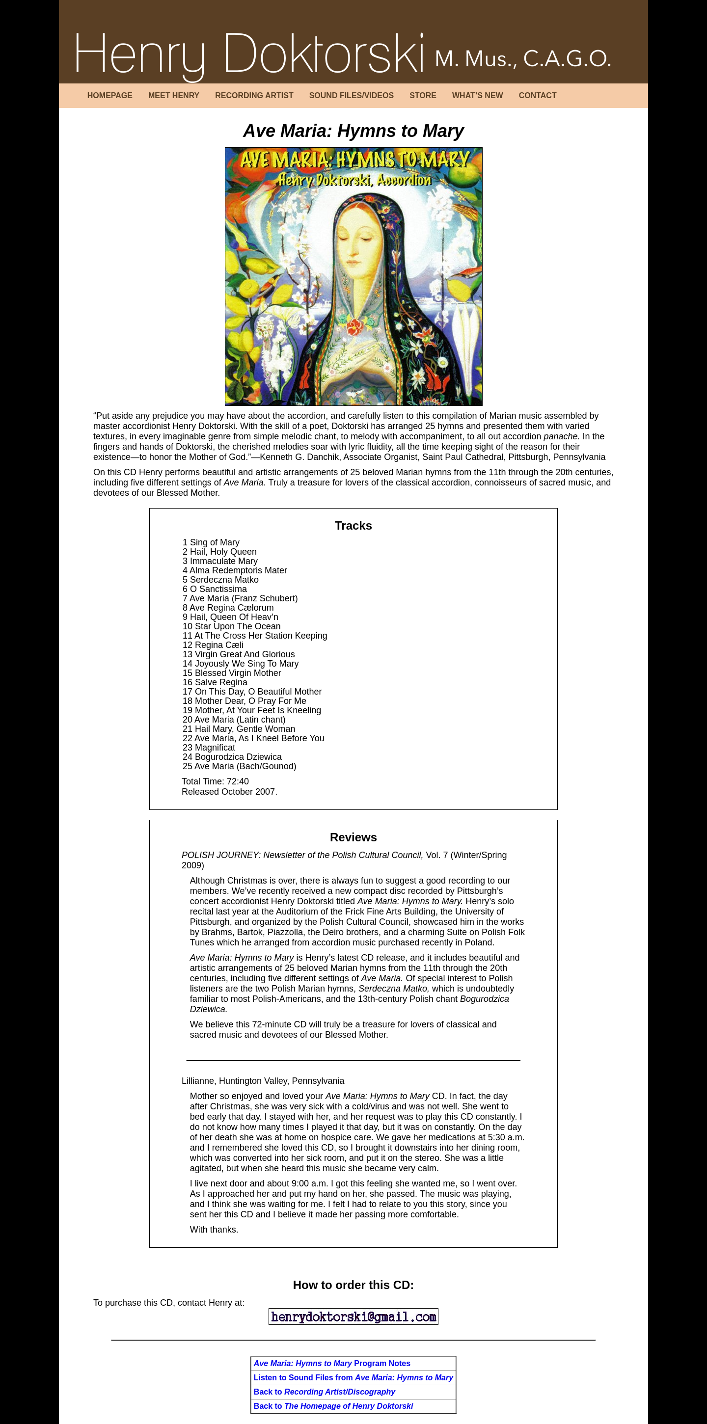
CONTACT (538, 95)
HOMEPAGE (110, 95)
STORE (422, 95)
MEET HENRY (173, 95)
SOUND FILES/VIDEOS (351, 95)
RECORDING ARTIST (254, 95)
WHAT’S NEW (477, 95)
